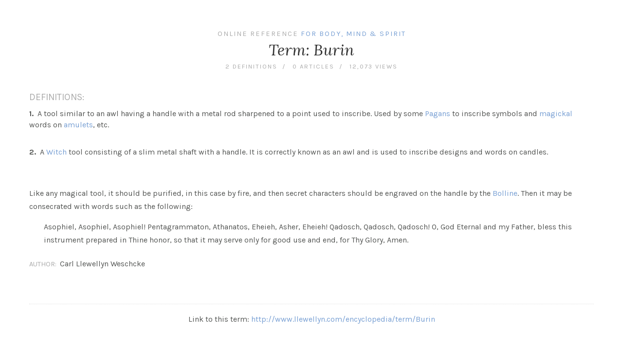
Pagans (437, 113)
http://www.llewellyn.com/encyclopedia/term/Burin (343, 319)
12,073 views (373, 66)
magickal (555, 113)
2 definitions (251, 66)
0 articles (313, 66)
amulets (78, 124)
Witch (56, 151)
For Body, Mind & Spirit (353, 34)
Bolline (505, 193)
